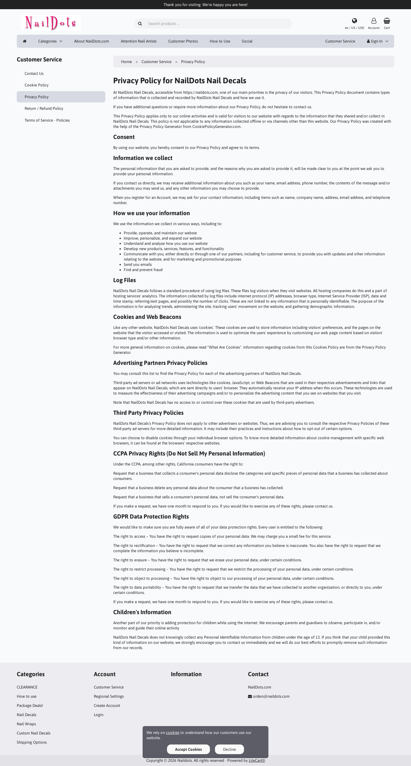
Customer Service (340, 41)
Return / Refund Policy (44, 108)
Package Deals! (30, 705)
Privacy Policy (36, 97)
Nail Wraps (26, 724)
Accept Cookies (188, 749)
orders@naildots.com (271, 696)
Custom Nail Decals (33, 733)
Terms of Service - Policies (47, 120)
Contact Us (34, 73)
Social (247, 41)
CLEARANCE (27, 687)
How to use (26, 696)
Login (98, 714)
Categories (47, 41)
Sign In (374, 41)
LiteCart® (257, 760)
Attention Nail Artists (138, 41)
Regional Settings (109, 696)
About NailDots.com (91, 41)
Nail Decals (26, 714)
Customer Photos (183, 41)
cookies (172, 732)
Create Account (107, 705)
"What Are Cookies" (224, 347)
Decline (229, 749)
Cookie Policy (36, 85)
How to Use (220, 41)
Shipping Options (32, 742)
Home (126, 61)
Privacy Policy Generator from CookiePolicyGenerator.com (190, 126)
